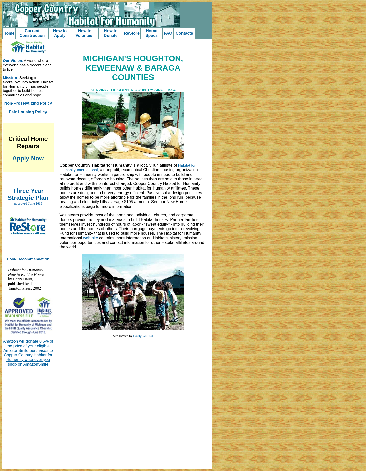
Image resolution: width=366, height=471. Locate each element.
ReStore (132, 33)
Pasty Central (143, 336)
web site (90, 238)
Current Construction (32, 33)
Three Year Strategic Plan (28, 194)
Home (8, 33)
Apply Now (28, 158)
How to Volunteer (84, 33)
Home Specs (152, 33)
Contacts (184, 33)
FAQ (168, 33)
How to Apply (60, 33)
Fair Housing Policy (28, 112)
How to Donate (110, 33)
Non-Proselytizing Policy (28, 103)
